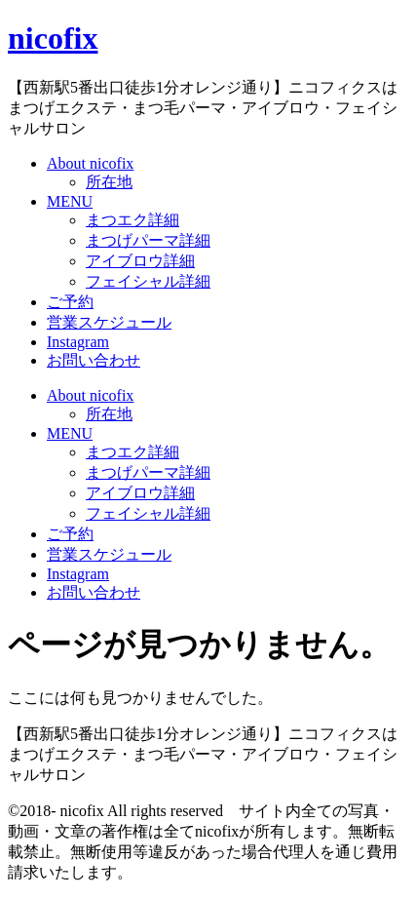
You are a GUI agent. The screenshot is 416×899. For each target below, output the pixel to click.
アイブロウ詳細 (140, 261)
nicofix (52, 38)
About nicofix (90, 163)
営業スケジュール (109, 322)
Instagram (78, 341)
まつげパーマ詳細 (148, 240)
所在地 (109, 182)
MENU (70, 201)
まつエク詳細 (132, 220)
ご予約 (70, 301)
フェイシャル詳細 (148, 281)
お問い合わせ (93, 360)
